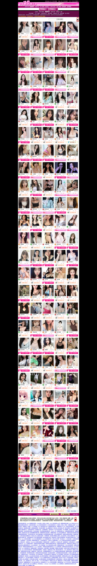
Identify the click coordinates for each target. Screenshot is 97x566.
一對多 (64, 86)
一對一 (76, 51)
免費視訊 (28, 33)
